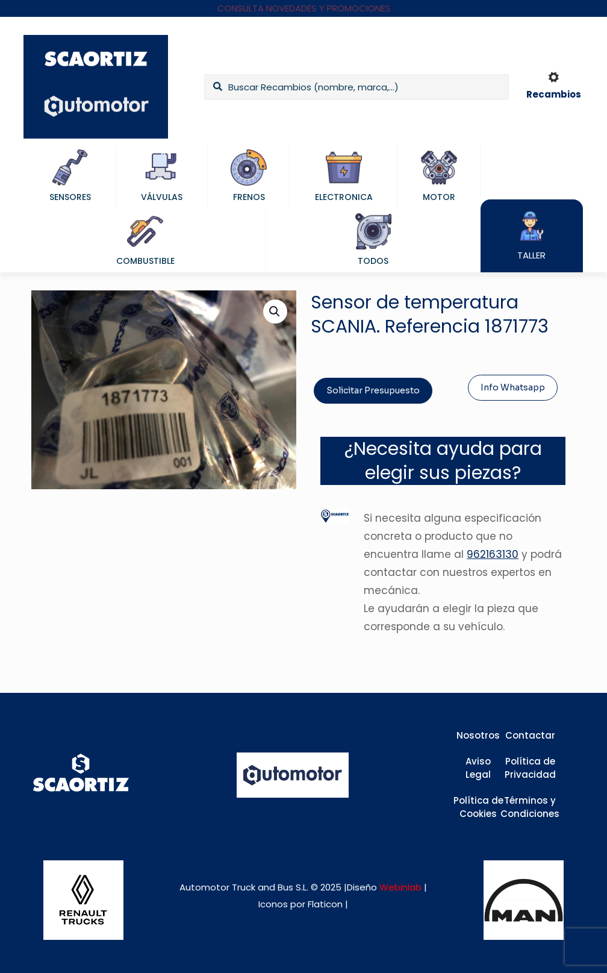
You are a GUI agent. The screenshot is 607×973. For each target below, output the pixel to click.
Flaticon (325, 904)
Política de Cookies (478, 807)
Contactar (530, 735)
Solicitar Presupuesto (373, 390)
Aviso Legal (478, 768)
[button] (275, 311)
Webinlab (401, 887)
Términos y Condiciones (529, 807)
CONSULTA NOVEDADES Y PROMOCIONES (303, 8)
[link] (83, 900)
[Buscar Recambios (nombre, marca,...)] (356, 87)
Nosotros (478, 735)
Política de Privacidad (530, 768)
